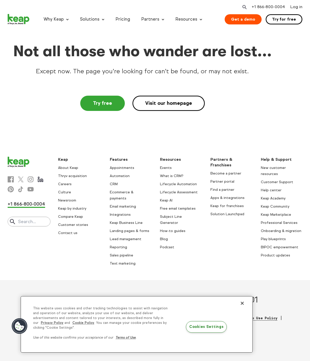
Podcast (167, 247)
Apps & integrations (227, 198)
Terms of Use (126, 338)
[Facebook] (11, 179)
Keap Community (275, 206)
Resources (186, 19)
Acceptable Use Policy (254, 318)
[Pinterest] (11, 189)
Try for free (284, 19)
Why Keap (54, 19)
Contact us (67, 233)
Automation (120, 176)
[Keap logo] (19, 19)
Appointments (122, 168)
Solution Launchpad (227, 214)
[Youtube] (31, 189)
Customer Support (277, 182)
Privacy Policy (52, 323)
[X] (21, 179)
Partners (150, 19)
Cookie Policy (83, 323)
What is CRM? (171, 176)
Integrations (120, 214)
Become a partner (225, 173)
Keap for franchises (227, 206)
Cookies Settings (206, 326)
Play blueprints (273, 239)
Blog (164, 239)
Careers (65, 184)
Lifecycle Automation (178, 184)
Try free (102, 103)
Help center (271, 190)
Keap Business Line (126, 223)
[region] (136, 324)
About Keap (68, 168)
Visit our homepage (168, 103)
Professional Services (279, 223)
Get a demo (243, 19)
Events (166, 168)
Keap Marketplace (276, 214)
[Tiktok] (21, 189)
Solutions (89, 19)
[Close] (242, 303)
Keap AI (166, 200)
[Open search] (244, 7)
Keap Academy (273, 198)
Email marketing (123, 206)
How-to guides (172, 231)
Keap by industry (72, 208)
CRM (114, 184)
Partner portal (222, 181)
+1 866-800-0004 (26, 204)
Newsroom (67, 200)
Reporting (118, 247)
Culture (64, 192)
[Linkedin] (40, 179)
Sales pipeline (121, 255)
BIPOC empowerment (279, 247)
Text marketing (123, 263)
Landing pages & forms (129, 231)
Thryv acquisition (72, 176)
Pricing (123, 19)
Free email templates (178, 208)
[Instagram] (31, 179)
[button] (19, 326)
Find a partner (222, 189)
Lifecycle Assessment (179, 192)
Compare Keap (70, 216)
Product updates (275, 255)
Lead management (125, 239)
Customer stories (73, 225)
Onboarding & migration (281, 231)
